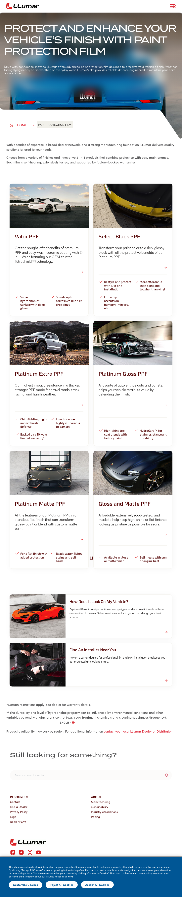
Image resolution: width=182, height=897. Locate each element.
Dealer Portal (18, 822)
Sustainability (99, 807)
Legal (13, 817)
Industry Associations (104, 812)
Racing (95, 817)
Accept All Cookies (97, 885)
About (96, 797)
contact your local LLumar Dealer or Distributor (138, 731)
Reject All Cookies (61, 885)
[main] (91, 877)
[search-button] (166, 775)
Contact (15, 802)
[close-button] (174, 6)
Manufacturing (100, 802)
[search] (91, 775)
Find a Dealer (18, 807)
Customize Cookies (25, 885)
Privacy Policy (18, 812)
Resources (19, 797)
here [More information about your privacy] (70, 876)
